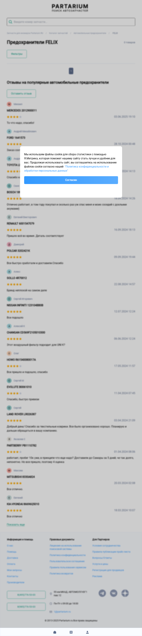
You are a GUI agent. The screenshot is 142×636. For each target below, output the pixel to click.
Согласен (71, 180)
